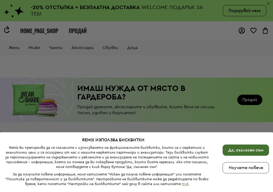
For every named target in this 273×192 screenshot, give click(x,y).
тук (185, 184)
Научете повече (246, 168)
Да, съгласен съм (245, 150)
